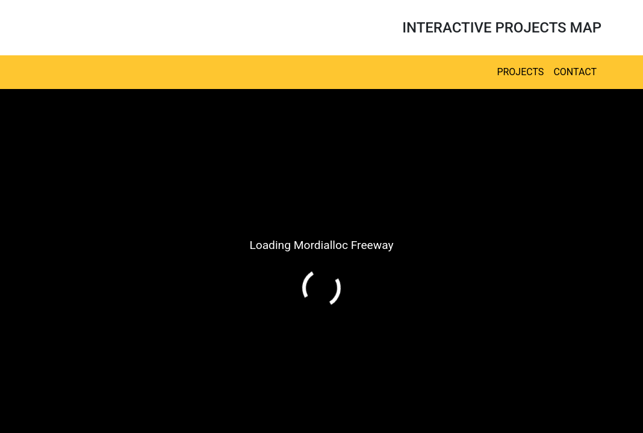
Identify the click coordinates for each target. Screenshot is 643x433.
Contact (575, 72)
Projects (520, 72)
